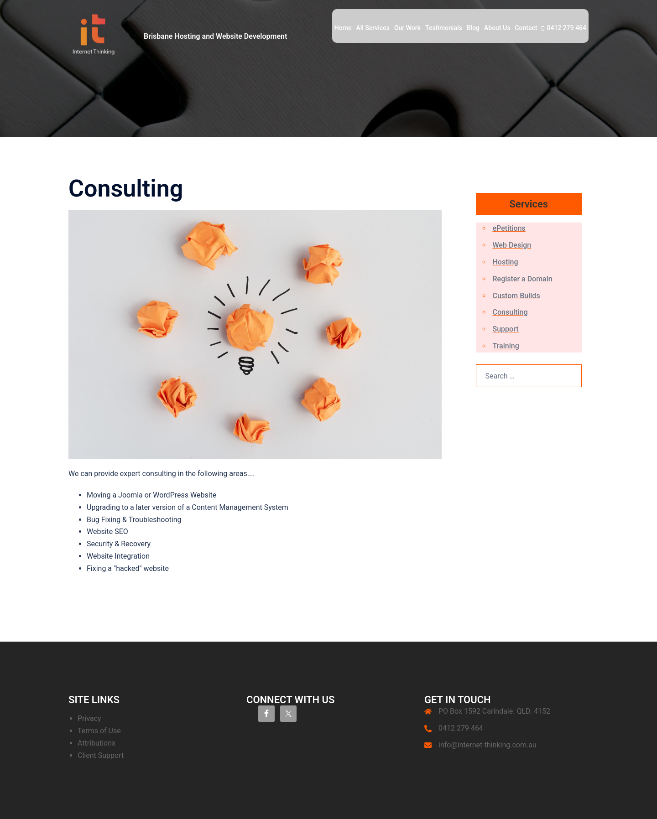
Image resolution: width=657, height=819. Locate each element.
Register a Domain (523, 279)
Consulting (510, 312)
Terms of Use (99, 730)
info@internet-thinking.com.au (487, 745)
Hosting (505, 262)
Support (506, 329)
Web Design (512, 245)
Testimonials (443, 27)
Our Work (407, 27)
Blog (473, 27)
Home (343, 27)
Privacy (89, 718)
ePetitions (509, 228)
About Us (497, 27)
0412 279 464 (566, 27)
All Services (372, 27)
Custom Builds (516, 295)
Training (506, 346)
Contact (526, 27)
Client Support (101, 755)
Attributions (96, 743)
